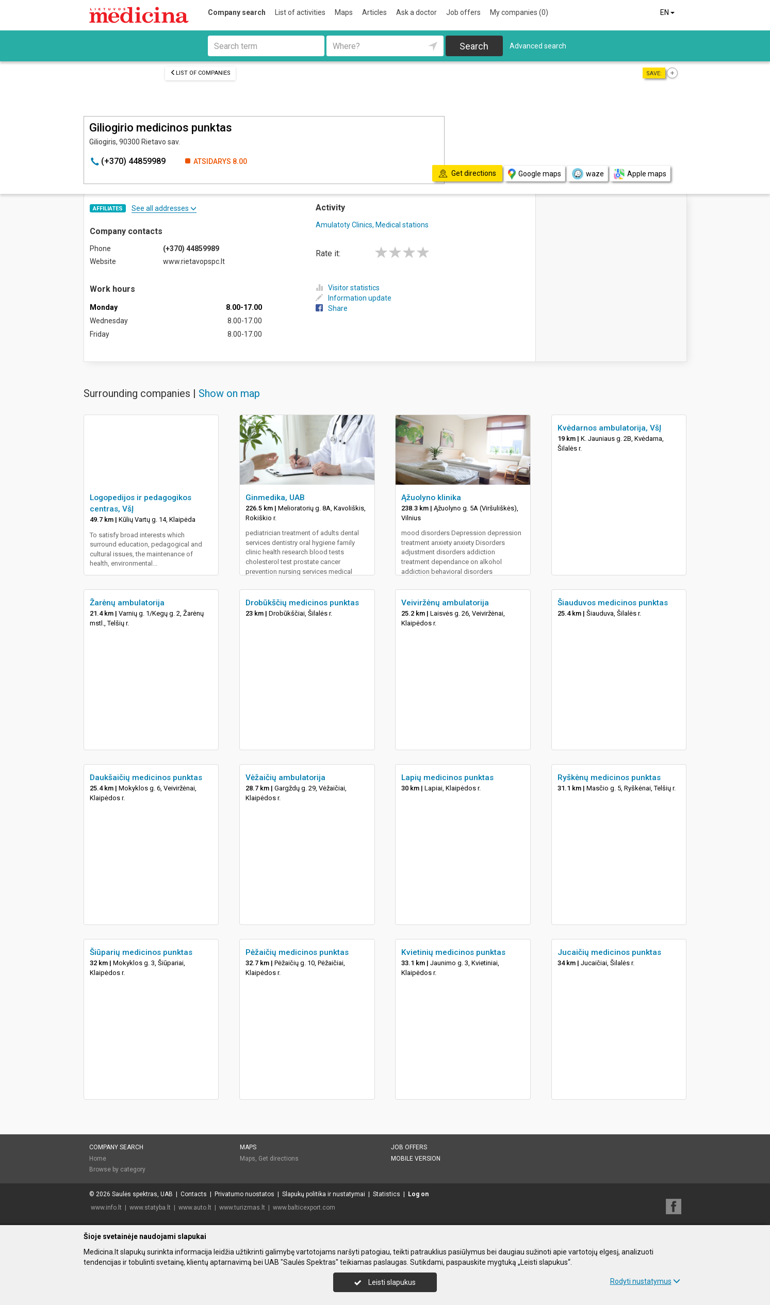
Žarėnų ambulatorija (127, 602)
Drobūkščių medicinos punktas (302, 602)
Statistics (386, 1194)
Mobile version (415, 1158)
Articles (374, 12)
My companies (519, 12)
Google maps (534, 174)
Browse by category (117, 1169)
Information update (353, 298)
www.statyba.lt (150, 1207)
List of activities (300, 12)
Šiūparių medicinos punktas (141, 952)
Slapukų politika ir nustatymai (323, 1194)
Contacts (194, 1194)
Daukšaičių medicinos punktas (146, 777)
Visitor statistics (348, 288)
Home (97, 1158)
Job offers (463, 12)
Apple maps (640, 174)
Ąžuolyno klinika (431, 497)
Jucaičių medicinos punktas (609, 952)
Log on (418, 1194)
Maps (344, 12)
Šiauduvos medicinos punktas (613, 602)
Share (332, 308)
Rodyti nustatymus (645, 1281)
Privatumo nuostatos (244, 1194)
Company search (237, 12)
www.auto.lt (194, 1207)
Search (474, 46)
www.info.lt (106, 1207)
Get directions (278, 1158)
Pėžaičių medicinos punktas (297, 952)
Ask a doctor (416, 12)
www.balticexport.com (304, 1207)
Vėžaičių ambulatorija (285, 777)
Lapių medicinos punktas (447, 777)
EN (668, 12)
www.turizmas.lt (242, 1207)
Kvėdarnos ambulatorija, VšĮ (609, 428)
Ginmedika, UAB (275, 497)
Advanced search (538, 46)
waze (587, 173)
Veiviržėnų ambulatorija (445, 602)
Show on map (229, 393)
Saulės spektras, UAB (142, 1194)
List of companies (200, 73)
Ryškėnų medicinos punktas (609, 777)
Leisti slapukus (384, 1282)
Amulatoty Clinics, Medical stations (372, 225)
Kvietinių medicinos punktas (453, 952)
